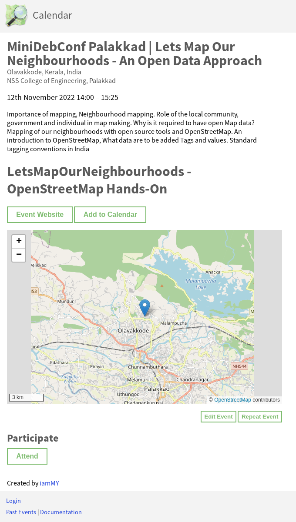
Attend (27, 456)
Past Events (21, 512)
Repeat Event (260, 416)
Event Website (40, 214)
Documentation (61, 512)
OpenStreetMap (232, 400)
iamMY (49, 483)
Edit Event (218, 416)
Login (13, 501)
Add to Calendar (111, 214)
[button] (144, 308)
